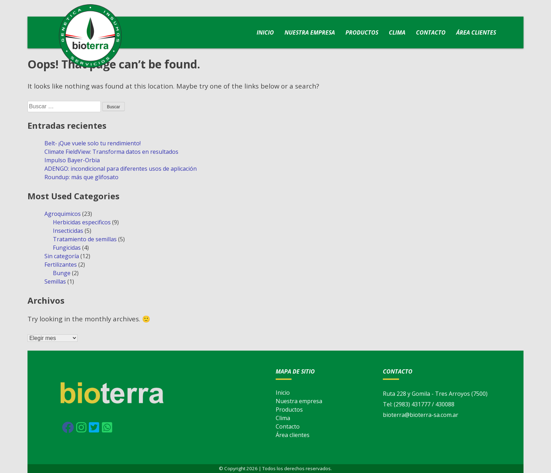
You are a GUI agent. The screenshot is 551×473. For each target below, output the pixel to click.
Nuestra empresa (309, 32)
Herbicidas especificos (82, 222)
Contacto (431, 32)
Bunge (62, 273)
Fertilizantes (60, 264)
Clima (397, 32)
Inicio (265, 32)
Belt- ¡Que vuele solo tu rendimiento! (92, 143)
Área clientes (476, 32)
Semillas (55, 281)
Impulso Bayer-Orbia (72, 160)
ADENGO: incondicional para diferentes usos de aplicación (120, 168)
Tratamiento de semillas (85, 239)
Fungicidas (67, 247)
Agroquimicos (62, 214)
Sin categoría (61, 256)
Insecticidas (68, 231)
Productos (361, 32)
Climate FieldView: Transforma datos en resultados (111, 152)
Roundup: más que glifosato (81, 177)
